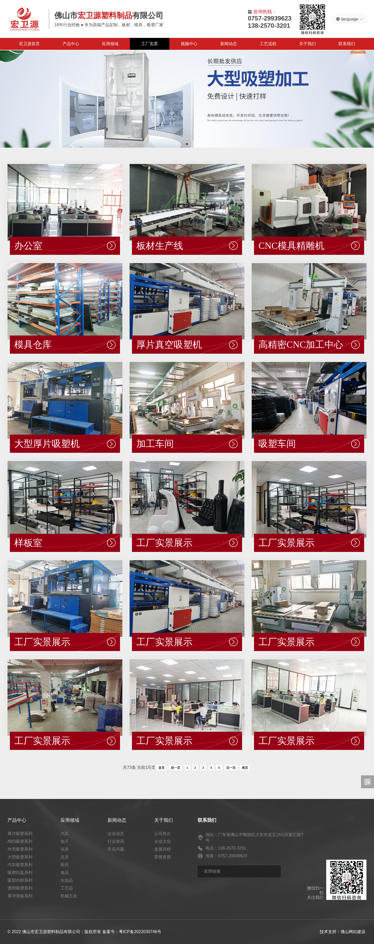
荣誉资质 (162, 857)
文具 (65, 857)
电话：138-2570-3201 (225, 848)
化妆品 (67, 880)
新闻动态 (228, 44)
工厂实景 (149, 44)
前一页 (175, 768)
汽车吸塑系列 (20, 865)
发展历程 (162, 849)
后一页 (231, 768)
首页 (161, 768)
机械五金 (69, 896)
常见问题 (116, 849)
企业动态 (116, 833)
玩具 (65, 849)
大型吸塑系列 (20, 857)
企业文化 (162, 841)
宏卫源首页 (29, 44)
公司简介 (162, 833)
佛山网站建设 (352, 931)
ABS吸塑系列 (20, 841)
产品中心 (71, 44)
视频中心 (189, 44)
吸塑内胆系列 (20, 880)
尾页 (245, 768)
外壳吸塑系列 (20, 849)
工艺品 (67, 888)
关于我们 (307, 44)
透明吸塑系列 (20, 888)
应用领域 (110, 44)
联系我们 (346, 44)
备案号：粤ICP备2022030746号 (132, 931)
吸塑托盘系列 (20, 872)
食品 (65, 872)
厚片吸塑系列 (20, 833)
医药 (65, 865)
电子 (65, 841)
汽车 (65, 833)
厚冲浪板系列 (20, 896)
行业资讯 (116, 841)
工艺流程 (268, 44)
